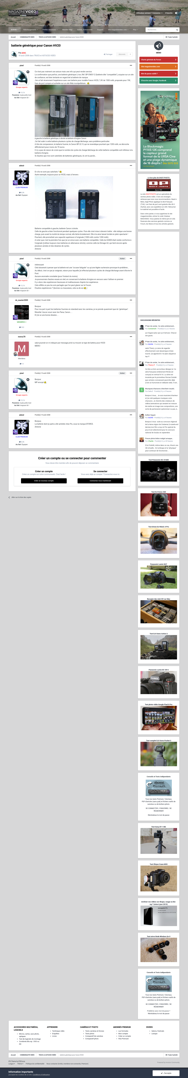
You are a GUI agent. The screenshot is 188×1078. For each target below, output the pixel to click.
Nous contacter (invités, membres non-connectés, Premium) (67, 1064)
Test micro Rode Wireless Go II (158, 936)
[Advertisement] (158, 273)
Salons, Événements (85, 30)
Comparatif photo (91, 1039)
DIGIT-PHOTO (151, 194)
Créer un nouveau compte (44, 481)
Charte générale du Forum (151, 60)
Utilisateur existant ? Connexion (149, 13)
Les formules (123, 1031)
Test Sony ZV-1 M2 (158, 827)
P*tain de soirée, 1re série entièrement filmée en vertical (159, 326)
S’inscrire (168, 13)
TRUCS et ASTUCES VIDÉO (45, 56)
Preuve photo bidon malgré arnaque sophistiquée (158, 438)
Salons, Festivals (157, 1031)
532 (21, 327)
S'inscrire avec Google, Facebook (153, 80)
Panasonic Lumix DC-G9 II (159, 670)
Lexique (154, 1034)
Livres (54, 1036)
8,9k (21, 193)
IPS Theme (12, 1061)
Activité (14, 30)
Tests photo (89, 1034)
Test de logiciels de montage (30, 1039)
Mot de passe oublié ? (149, 74)
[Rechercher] (160, 29)
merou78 (21, 337)
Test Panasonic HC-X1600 (159, 460)
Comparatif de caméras (94, 1036)
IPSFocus (21, 1061)
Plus (135, 30)
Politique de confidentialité (35, 1064)
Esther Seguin (150, 415)
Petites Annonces (49, 30)
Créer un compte (124, 1036)
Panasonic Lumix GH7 (158, 564)
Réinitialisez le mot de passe (158, 815)
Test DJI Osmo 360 (158, 492)
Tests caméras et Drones (94, 1031)
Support (100, 30)
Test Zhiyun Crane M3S (159, 864)
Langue (11, 1064)
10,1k (22, 92)
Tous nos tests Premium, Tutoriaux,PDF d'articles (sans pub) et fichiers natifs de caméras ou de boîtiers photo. (158, 801)
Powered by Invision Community (168, 1062)
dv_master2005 (21, 300)
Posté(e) (42, 65)
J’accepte (166, 1073)
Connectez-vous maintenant (100, 481)
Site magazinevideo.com (117, 30)
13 (22, 364)
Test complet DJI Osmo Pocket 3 (158, 741)
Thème (20, 1064)
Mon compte (123, 1034)
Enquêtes (55, 1034)
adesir (21, 166)
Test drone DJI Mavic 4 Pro (158, 527)
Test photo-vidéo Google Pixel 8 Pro (158, 704)
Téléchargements (30, 30)
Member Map (67, 30)
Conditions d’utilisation (41, 1075)
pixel (22, 65)
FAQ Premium (123, 1039)
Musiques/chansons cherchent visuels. (160, 389)
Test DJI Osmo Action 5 (159, 634)
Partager (108, 54)
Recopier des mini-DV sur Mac (158, 599)
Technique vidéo (58, 1031)
